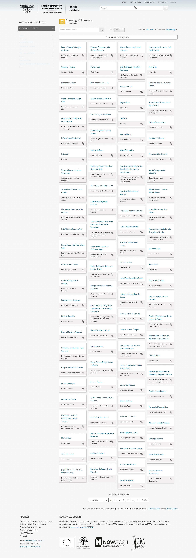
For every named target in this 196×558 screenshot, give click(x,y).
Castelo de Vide (25, 61)
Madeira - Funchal (26, 43)
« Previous (94, 500)
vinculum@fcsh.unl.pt (33, 540)
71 (138, 500)
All (20, 32)
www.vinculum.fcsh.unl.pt (30, 546)
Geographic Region (29, 28)
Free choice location (27, 53)
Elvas (21, 68)
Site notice (162, 2)
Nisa (20, 50)
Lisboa (21, 36)
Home (124, 2)
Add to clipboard (83, 55)
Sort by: (142, 29)
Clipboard (173, 7)
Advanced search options (118, 37)
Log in (173, 2)
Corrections (135, 2)
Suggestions (149, 2)
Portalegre (23, 39)
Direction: (161, 29)
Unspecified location (27, 46)
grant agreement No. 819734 (81, 527)
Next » (144, 500)
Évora (21, 57)
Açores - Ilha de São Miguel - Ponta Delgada (36, 64)
